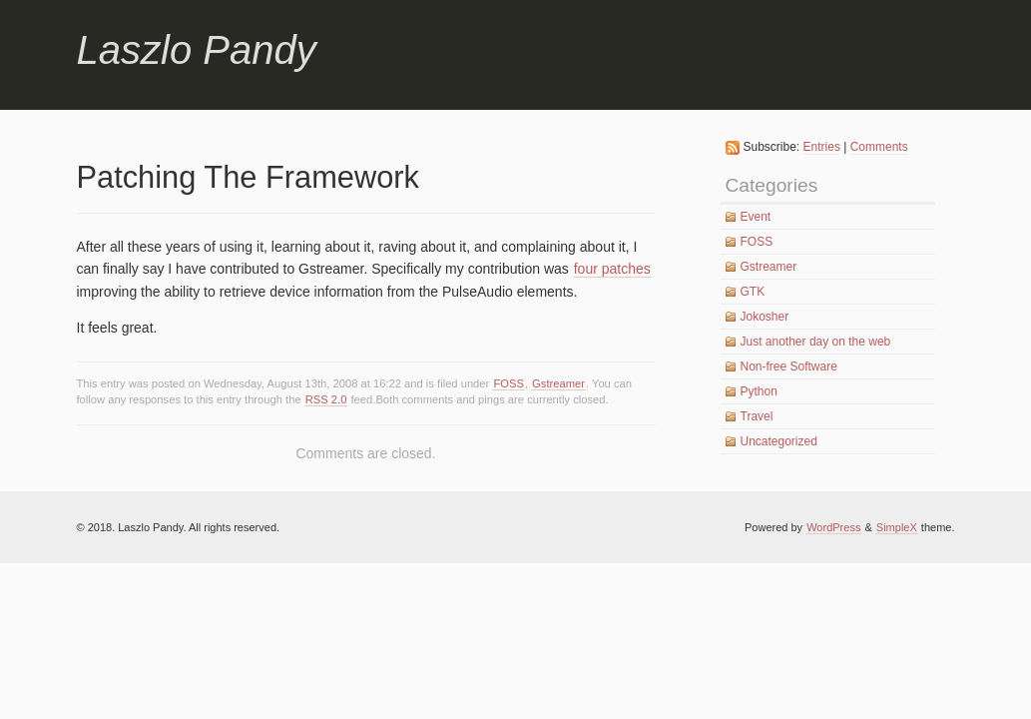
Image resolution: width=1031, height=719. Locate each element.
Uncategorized (779, 441)
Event (756, 217)
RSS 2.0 (326, 399)
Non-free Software (789, 366)
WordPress (833, 527)
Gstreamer (558, 383)
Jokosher (765, 317)
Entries (821, 147)
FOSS (508, 383)
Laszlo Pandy (196, 50)
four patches (612, 269)
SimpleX (896, 527)
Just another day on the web (816, 342)
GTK (753, 292)
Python (759, 391)
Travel (757, 416)
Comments (879, 147)
